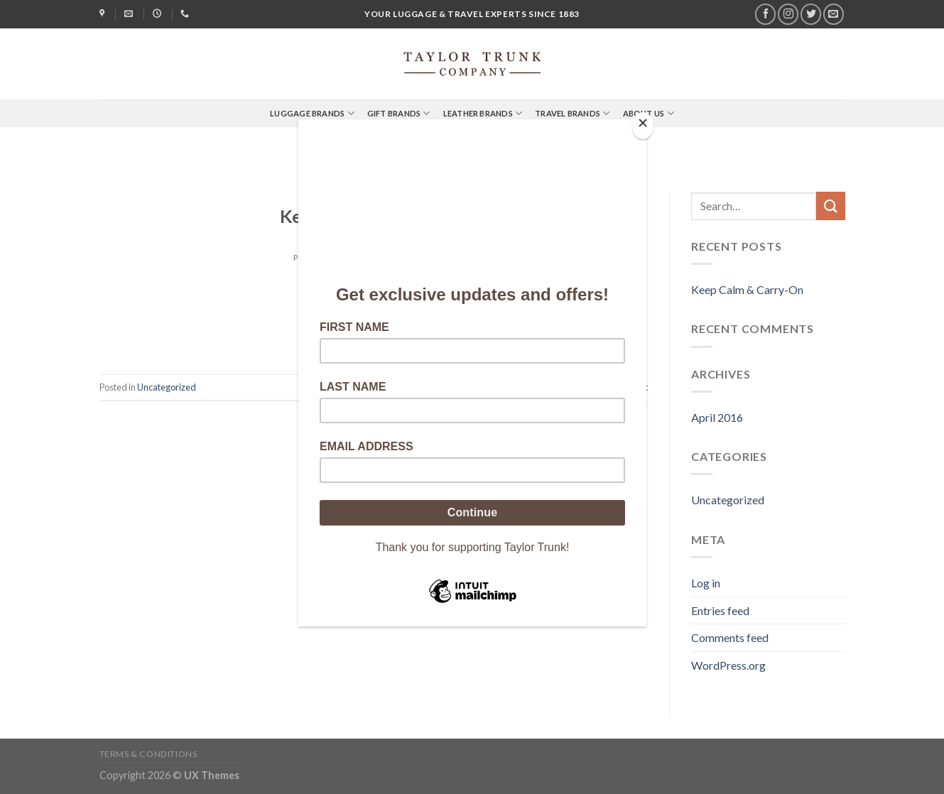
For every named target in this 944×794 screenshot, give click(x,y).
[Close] (642, 126)
